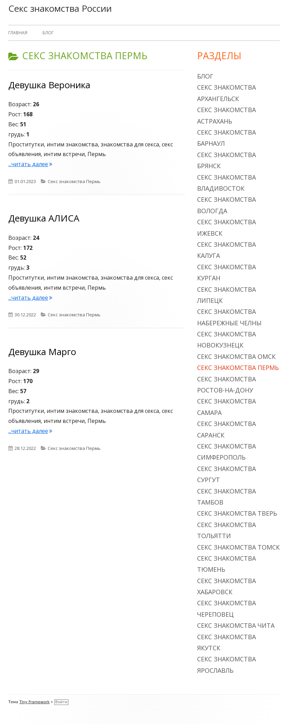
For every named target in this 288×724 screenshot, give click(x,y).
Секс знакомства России (60, 8)
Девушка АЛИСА (43, 218)
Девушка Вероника (49, 85)
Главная (17, 33)
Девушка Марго (42, 351)
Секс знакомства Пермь (74, 181)
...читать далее (30, 164)
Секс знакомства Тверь (237, 513)
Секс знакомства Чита (236, 625)
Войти (61, 702)
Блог (48, 33)
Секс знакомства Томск (238, 547)
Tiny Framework (34, 702)
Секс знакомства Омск (236, 356)
